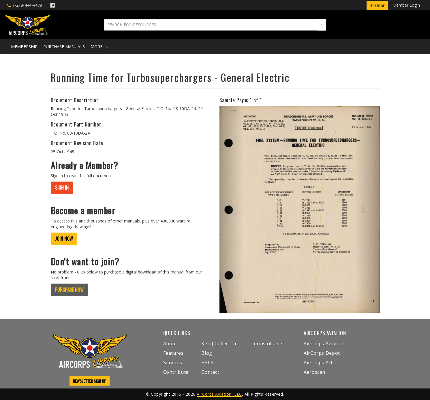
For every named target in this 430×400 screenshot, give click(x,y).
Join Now (377, 5)
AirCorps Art (318, 362)
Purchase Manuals (64, 46)
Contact (210, 372)
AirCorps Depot (322, 353)
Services (172, 362)
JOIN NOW (64, 238)
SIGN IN (62, 187)
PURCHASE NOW (69, 289)
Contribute (176, 372)
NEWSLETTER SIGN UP (89, 381)
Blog (206, 353)
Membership (24, 46)
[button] (231, 209)
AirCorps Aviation (324, 343)
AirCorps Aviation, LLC (219, 394)
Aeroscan (314, 372)
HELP (207, 362)
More (100, 46)
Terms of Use (266, 343)
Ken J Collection (219, 343)
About (170, 343)
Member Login (406, 5)
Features (173, 353)
